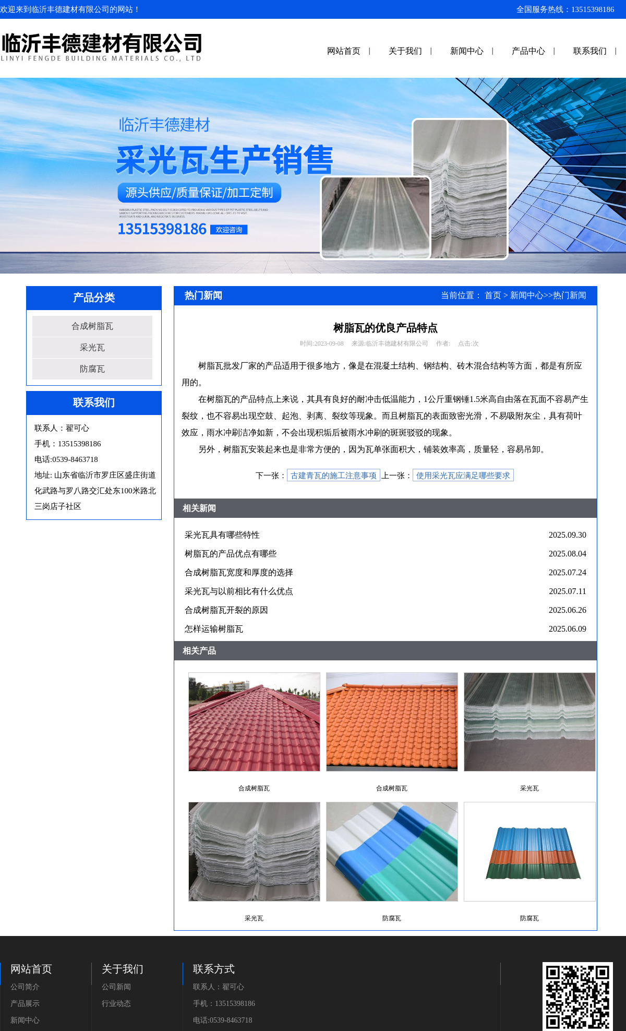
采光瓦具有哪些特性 (222, 534)
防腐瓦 (92, 368)
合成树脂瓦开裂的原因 (226, 610)
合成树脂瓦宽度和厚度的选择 (239, 572)
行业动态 (116, 1004)
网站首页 (343, 50)
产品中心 (528, 50)
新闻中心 (467, 50)
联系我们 (590, 50)
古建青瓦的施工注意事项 (334, 475)
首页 (493, 295)
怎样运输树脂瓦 (214, 628)
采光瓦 (92, 347)
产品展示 (25, 1004)
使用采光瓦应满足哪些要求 (463, 475)
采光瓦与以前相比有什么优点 (239, 591)
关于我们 (405, 50)
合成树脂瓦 (92, 326)
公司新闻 (116, 987)
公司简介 (25, 987)
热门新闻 (569, 295)
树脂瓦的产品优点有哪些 (230, 553)
